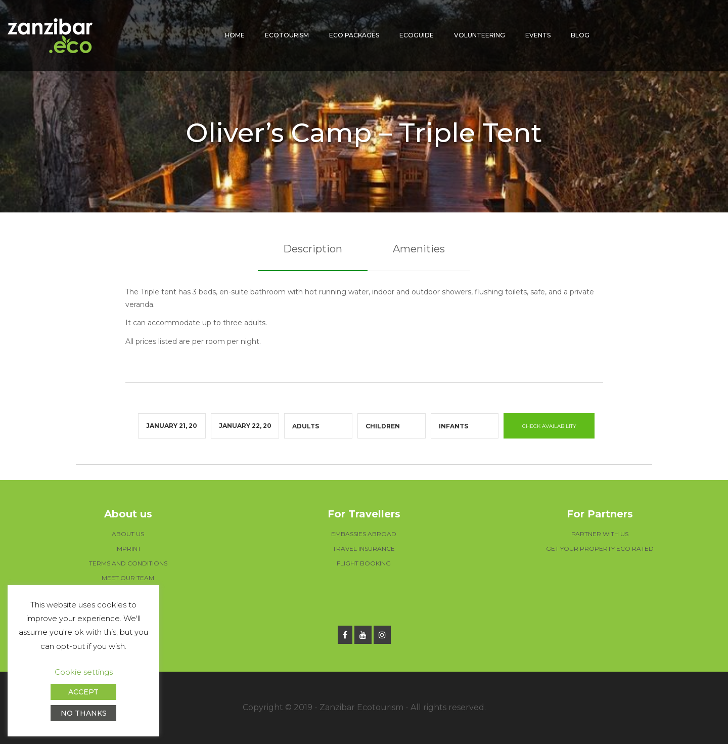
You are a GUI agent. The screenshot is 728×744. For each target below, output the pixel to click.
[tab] (313, 249)
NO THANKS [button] (84, 713)
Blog (580, 35)
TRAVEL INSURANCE (364, 548)
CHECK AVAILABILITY (549, 426)
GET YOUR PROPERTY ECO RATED (600, 548)
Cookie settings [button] (84, 672)
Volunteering (479, 35)
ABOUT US (128, 534)
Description (312, 249)
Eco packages (354, 35)
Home (235, 35)
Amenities (419, 249)
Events (538, 35)
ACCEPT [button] (83, 691)
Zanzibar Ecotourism (361, 707)
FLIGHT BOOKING (364, 563)
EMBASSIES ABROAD (363, 534)
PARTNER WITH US (599, 534)
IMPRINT (128, 548)
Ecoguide (416, 35)
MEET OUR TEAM (128, 578)
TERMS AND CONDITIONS (128, 563)
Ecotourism (287, 35)
